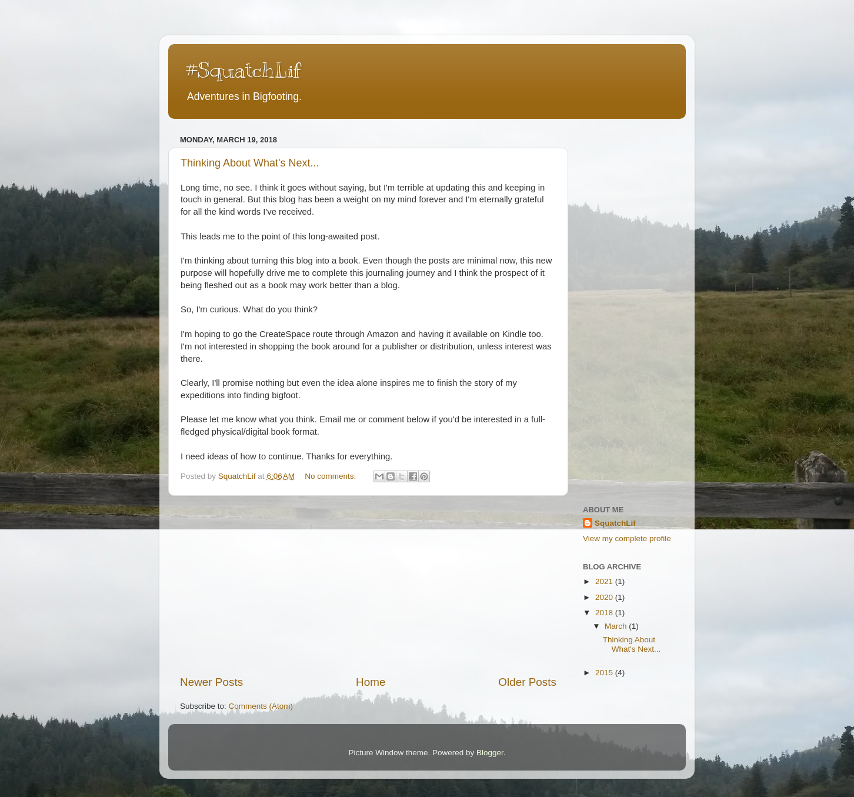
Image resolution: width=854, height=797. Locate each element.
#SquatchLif (243, 70)
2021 (605, 581)
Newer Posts (211, 682)
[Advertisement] (368, 585)
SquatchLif (615, 523)
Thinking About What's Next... (250, 163)
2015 (605, 672)
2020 (605, 597)
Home (370, 682)
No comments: (331, 476)
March (617, 626)
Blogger (489, 752)
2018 (605, 612)
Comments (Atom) (261, 706)
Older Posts (527, 682)
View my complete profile (627, 538)
